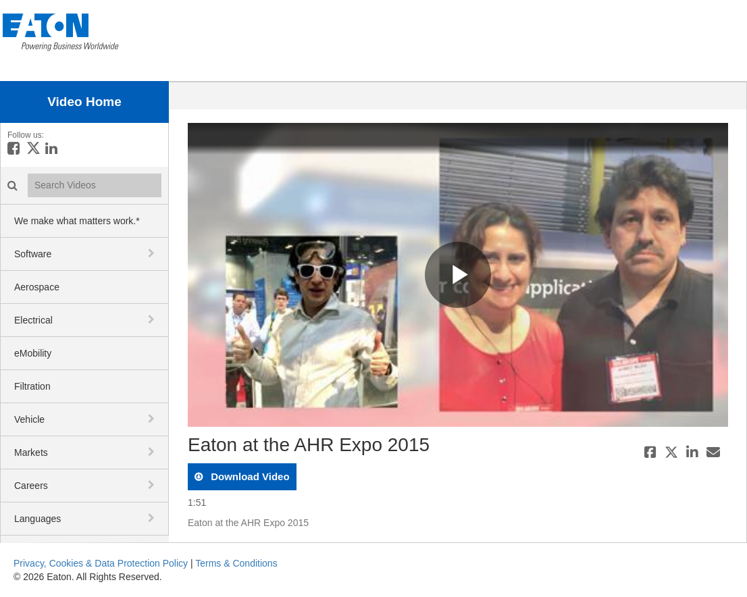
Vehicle (29, 419)
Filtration (32, 386)
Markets (31, 452)
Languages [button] (37, 518)
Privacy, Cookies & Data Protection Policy (101, 563)
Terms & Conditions (236, 563)
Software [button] (32, 254)
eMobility (32, 353)
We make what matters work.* (77, 220)
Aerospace (36, 287)
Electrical (33, 320)
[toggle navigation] (153, 253)
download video (249, 476)
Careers (31, 485)
